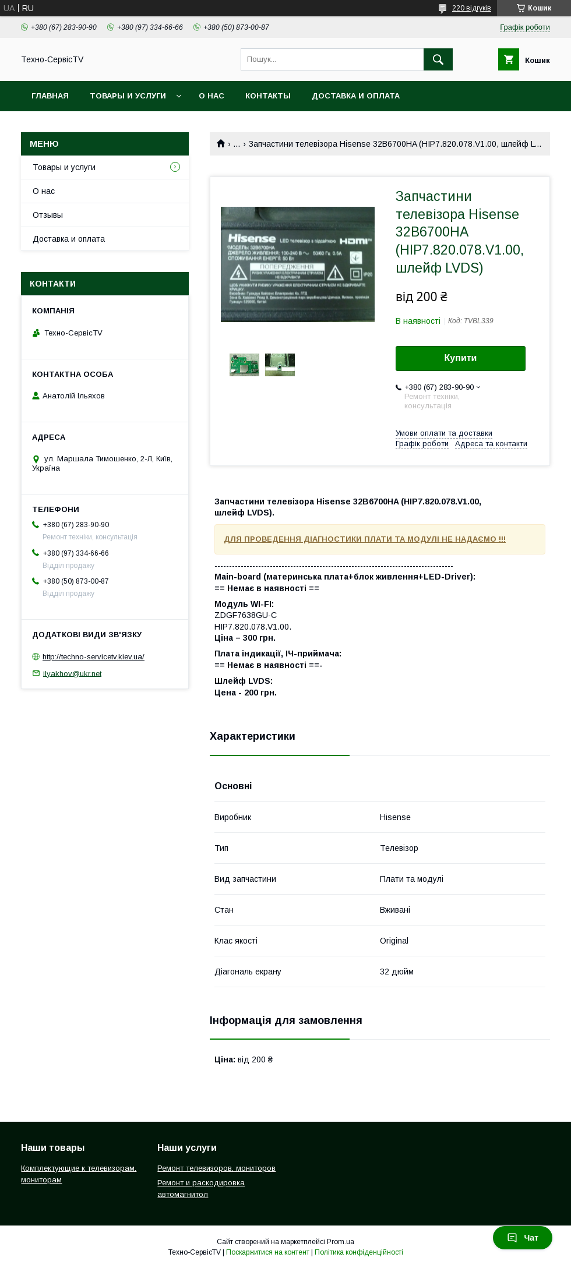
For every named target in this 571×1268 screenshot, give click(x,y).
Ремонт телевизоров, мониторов (216, 1168)
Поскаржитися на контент (267, 1252)
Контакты (268, 95)
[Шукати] (438, 59)
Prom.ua (340, 1242)
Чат (522, 1237)
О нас (211, 95)
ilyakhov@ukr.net (72, 673)
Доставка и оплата (356, 95)
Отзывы (48, 215)
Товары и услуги (128, 95)
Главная (50, 95)
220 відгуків (471, 8)
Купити (461, 358)
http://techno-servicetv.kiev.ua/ (93, 656)
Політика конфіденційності (359, 1252)
